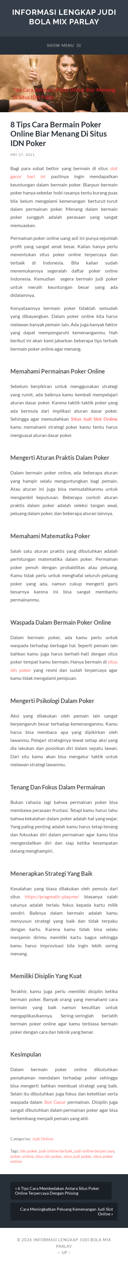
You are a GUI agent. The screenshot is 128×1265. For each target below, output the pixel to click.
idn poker (28, 1151)
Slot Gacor (55, 1102)
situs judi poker (77, 1156)
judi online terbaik (55, 1151)
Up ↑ (66, 1252)
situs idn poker (48, 1156)
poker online (21, 1156)
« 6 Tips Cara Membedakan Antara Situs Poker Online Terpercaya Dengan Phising (57, 1191)
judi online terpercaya (94, 1151)
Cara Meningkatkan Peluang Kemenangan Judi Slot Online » (66, 1211)
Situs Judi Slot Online (94, 419)
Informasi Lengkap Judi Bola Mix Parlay (64, 16)
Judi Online (42, 1138)
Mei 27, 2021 (22, 154)
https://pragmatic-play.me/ (52, 896)
